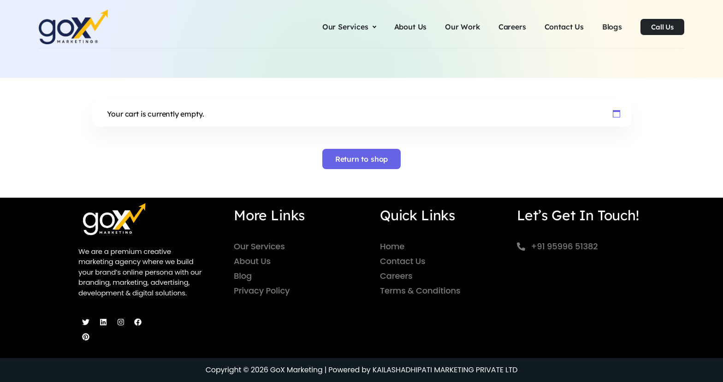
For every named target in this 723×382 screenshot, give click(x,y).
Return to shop (361, 159)
